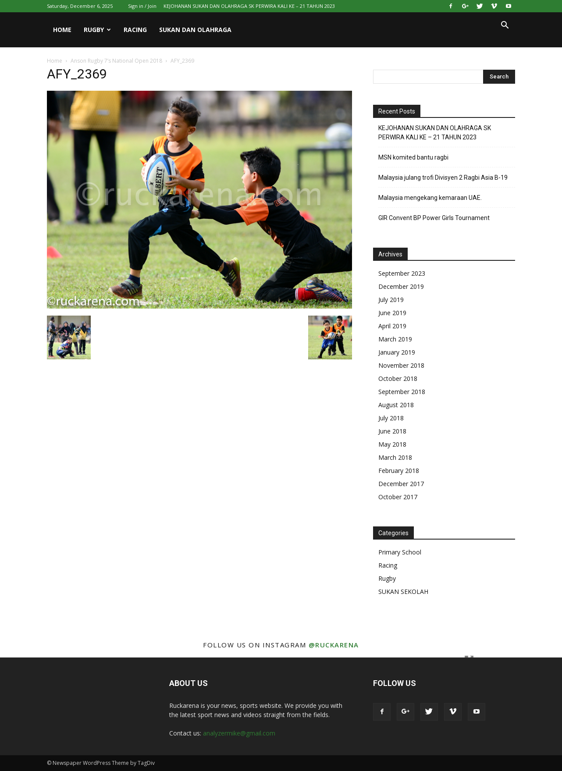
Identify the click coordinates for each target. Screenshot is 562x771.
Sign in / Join (142, 6)
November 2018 (401, 365)
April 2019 (392, 326)
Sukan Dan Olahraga (195, 29)
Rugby (97, 29)
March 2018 (395, 457)
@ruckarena (334, 644)
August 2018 (396, 405)
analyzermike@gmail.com (239, 733)
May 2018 (392, 444)
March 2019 (395, 339)
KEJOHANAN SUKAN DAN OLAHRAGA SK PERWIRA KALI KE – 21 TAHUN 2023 (249, 6)
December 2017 (401, 484)
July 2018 (391, 418)
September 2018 (401, 391)
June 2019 (392, 313)
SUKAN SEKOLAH (403, 591)
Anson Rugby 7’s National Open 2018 (116, 60)
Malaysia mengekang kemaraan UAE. (430, 197)
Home (62, 29)
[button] (504, 26)
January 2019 (396, 352)
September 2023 (401, 273)
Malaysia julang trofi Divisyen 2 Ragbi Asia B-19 (443, 177)
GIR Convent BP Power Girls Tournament (434, 217)
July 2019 (391, 299)
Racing (135, 29)
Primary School (399, 552)
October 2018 (397, 378)
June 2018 (392, 431)
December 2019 (401, 286)
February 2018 (398, 470)
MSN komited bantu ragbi (413, 157)
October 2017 (397, 497)
